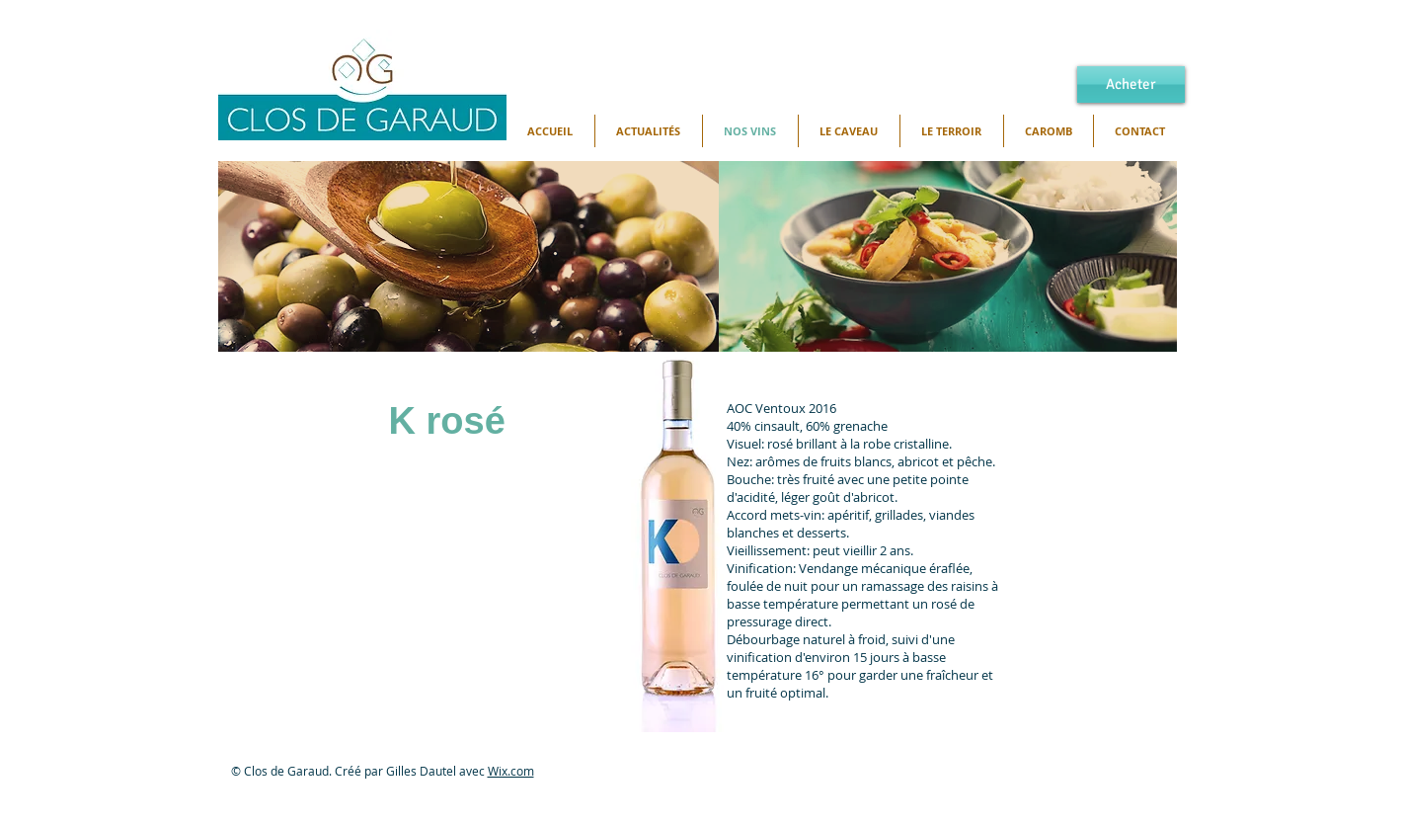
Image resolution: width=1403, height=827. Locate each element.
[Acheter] (1131, 84)
